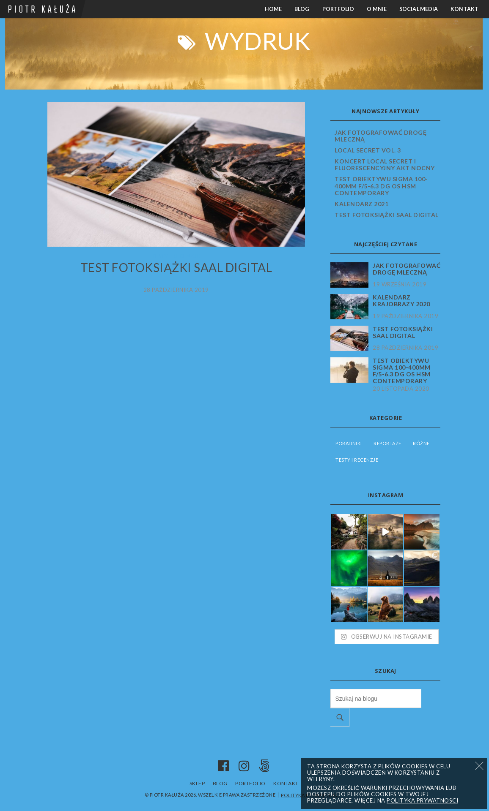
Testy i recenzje (176, 256)
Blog (301, 9)
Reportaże (387, 443)
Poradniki (348, 443)
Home (273, 9)
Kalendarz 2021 (361, 203)
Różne (421, 443)
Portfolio (338, 9)
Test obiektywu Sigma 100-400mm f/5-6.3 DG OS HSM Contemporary (381, 185)
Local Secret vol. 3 (368, 150)
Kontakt (464, 9)
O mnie (377, 9)
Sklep (197, 783)
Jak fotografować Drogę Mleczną (380, 136)
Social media (418, 9)
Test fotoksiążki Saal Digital (176, 268)
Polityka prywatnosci (422, 800)
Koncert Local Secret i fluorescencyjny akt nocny (385, 164)
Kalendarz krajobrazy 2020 (401, 301)
